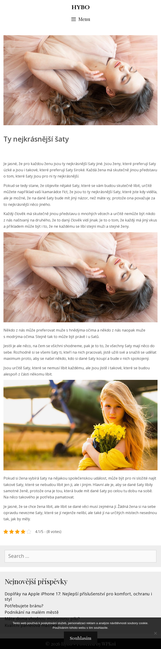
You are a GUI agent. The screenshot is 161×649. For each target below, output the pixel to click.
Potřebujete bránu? (24, 605)
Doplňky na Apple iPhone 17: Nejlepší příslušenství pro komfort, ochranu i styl (78, 596)
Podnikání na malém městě (32, 612)
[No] (155, 633)
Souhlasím (80, 638)
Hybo (81, 7)
